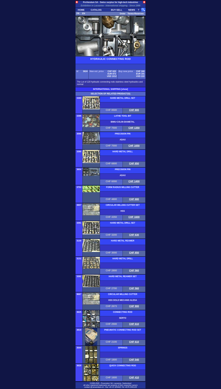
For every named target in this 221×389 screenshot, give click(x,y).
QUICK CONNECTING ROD (122, 365)
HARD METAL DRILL (122, 151)
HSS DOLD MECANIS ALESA (122, 300)
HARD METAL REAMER (122, 241)
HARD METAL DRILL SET (122, 98)
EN (83, 13)
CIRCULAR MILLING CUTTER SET (123, 205)
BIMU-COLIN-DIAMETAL (123, 122)
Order (123, 13)
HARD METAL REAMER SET (123, 276)
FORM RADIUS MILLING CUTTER (122, 187)
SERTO (122, 318)
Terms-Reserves (135, 13)
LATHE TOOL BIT (122, 116)
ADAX (123, 139)
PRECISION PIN (122, 134)
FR (78, 13)
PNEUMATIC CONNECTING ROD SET (122, 330)
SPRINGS (122, 348)
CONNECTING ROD (122, 312)
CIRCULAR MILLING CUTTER (122, 294)
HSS (122, 211)
